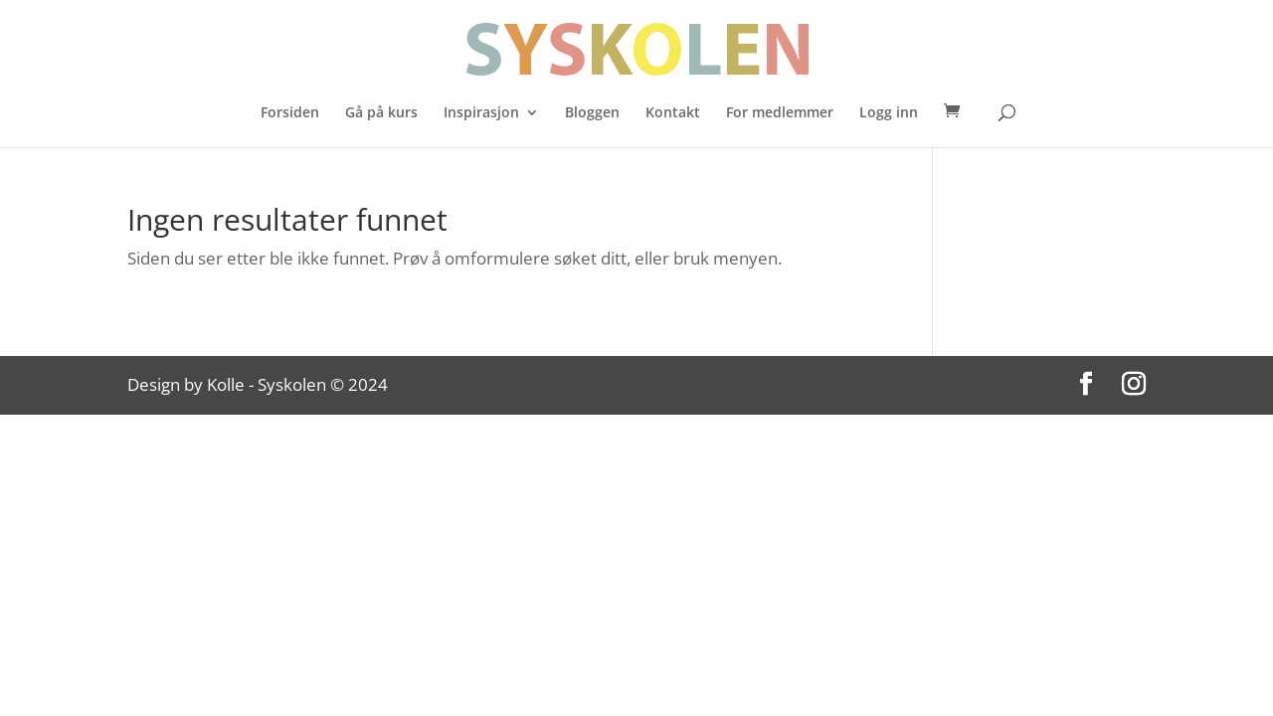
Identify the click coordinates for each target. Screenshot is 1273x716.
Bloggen (592, 113)
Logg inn (888, 113)
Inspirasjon (481, 113)
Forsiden (290, 113)
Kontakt (672, 113)
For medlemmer (779, 113)
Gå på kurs (381, 113)
